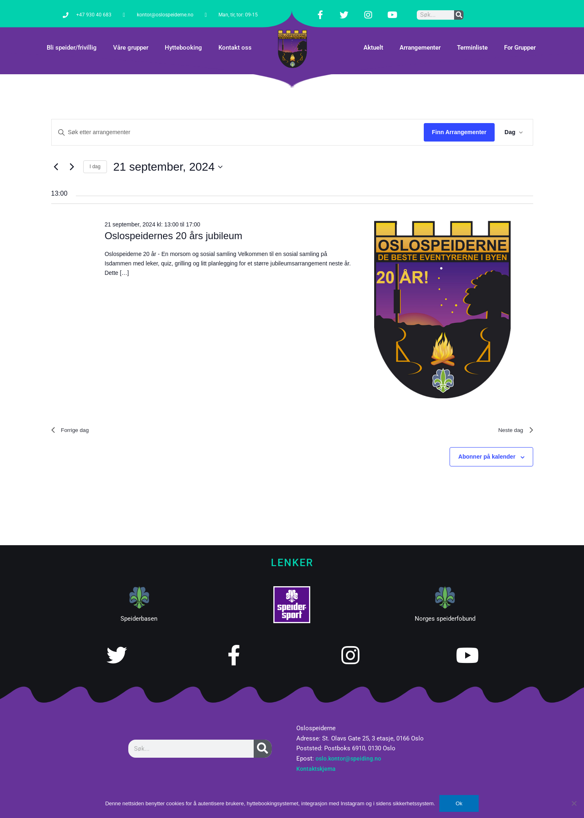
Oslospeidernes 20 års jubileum (173, 225)
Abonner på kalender (486, 449)
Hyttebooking (183, 37)
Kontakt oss (235, 37)
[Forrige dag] (56, 156)
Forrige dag (73, 420)
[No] (574, 803)
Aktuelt (373, 37)
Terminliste (472, 37)
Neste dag (513, 420)
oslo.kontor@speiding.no (350, 750)
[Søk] (459, 9)
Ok (459, 803)
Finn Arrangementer (459, 122)
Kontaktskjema (317, 761)
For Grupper (520, 37)
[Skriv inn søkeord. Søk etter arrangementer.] (238, 122)
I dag (95, 156)
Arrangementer (420, 37)
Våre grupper (130, 37)
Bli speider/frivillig (72, 37)
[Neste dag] (72, 156)
